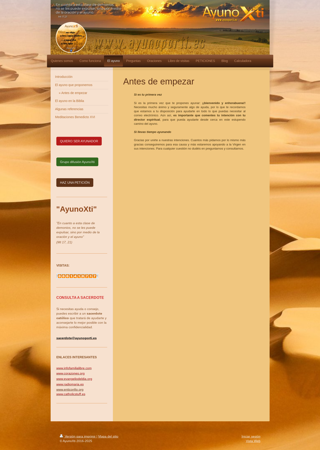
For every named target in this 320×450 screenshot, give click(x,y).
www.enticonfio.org (69, 389)
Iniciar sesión (251, 436)
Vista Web (253, 441)
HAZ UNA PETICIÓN (75, 182)
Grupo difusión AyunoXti (77, 162)
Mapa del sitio (108, 436)
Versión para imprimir (78, 436)
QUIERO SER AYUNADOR (79, 141)
